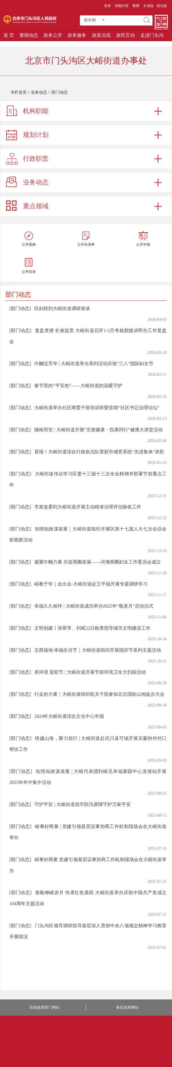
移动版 (162, 6)
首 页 (8, 35)
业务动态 (39, 92)
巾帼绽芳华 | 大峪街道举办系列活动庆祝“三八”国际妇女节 (93, 363)
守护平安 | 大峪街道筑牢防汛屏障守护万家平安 (82, 804)
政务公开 (53, 35)
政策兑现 (101, 35)
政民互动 (125, 35)
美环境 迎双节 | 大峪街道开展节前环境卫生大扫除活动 (90, 672)
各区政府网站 (127, 1007)
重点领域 (36, 206)
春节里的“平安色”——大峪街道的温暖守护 (78, 385)
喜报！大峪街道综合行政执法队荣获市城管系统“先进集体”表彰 (99, 451)
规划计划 (36, 134)
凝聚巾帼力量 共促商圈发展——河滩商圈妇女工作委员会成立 (97, 561)
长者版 (148, 6)
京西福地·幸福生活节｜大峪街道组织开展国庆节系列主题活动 (97, 650)
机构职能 (36, 111)
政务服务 (77, 35)
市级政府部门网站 (44, 1007)
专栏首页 (18, 92)
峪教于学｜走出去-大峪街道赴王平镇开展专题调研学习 (90, 583)
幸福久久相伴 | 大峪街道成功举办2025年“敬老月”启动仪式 (93, 606)
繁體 (135, 6)
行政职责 (36, 158)
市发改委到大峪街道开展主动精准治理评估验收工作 (87, 506)
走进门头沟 (152, 35)
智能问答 (122, 6)
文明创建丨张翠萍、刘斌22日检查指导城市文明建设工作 (92, 628)
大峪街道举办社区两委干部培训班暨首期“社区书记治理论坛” (96, 407)
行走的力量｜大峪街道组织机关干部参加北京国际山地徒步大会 (99, 694)
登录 (107, 6)
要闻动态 (28, 35)
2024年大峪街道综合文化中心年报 (69, 716)
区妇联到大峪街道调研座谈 (62, 308)
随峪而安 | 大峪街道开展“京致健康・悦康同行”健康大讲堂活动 (98, 429)
